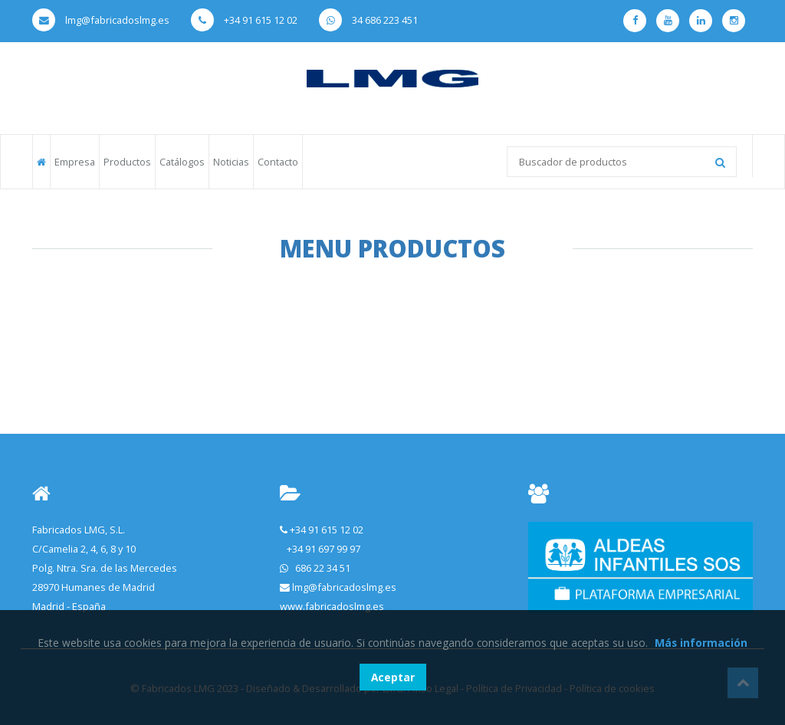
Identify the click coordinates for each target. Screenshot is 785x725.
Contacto (278, 162)
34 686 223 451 (368, 20)
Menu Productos (392, 248)
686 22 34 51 (322, 568)
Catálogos (182, 162)
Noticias (231, 162)
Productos (127, 162)
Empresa (74, 162)
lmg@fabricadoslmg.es (100, 20)
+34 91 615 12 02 (244, 20)
